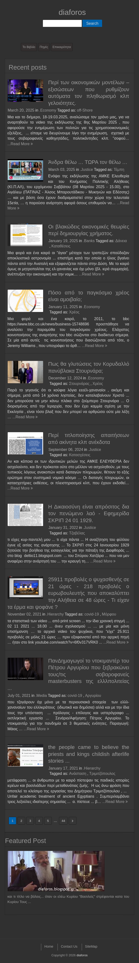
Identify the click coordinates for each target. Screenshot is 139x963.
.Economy (47, 110)
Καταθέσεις (60, 246)
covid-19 (91, 614)
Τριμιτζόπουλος (102, 774)
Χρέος (74, 312)
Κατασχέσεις (79, 455)
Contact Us (69, 946)
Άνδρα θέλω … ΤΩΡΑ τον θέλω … (87, 162)
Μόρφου (109, 614)
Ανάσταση (77, 774)
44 (63, 821)
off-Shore (85, 110)
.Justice (86, 169)
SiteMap (91, 946)
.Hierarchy (55, 614)
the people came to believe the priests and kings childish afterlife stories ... (88, 754)
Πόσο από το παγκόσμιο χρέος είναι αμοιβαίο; (88, 296)
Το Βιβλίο (29, 47)
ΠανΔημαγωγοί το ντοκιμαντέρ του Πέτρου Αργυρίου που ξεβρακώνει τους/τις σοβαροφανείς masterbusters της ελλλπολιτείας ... (68, 674)
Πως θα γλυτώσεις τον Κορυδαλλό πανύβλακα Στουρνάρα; (88, 367)
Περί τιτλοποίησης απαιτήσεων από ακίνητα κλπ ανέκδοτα (88, 438)
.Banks (89, 241)
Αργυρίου (93, 696)
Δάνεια (121, 241)
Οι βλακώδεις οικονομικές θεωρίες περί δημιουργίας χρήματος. (88, 230)
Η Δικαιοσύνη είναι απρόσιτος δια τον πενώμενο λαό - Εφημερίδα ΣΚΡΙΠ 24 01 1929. (88, 513)
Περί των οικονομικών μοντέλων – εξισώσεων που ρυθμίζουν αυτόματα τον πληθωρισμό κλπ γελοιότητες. (88, 92)
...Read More (20, 144)
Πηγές (44, 47)
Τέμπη (119, 169)
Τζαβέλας (77, 533)
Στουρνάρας (79, 384)
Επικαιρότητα (61, 47)
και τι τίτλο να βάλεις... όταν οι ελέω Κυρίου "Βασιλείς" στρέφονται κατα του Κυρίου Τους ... (68, 899)
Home (48, 946)
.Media (41, 696)
